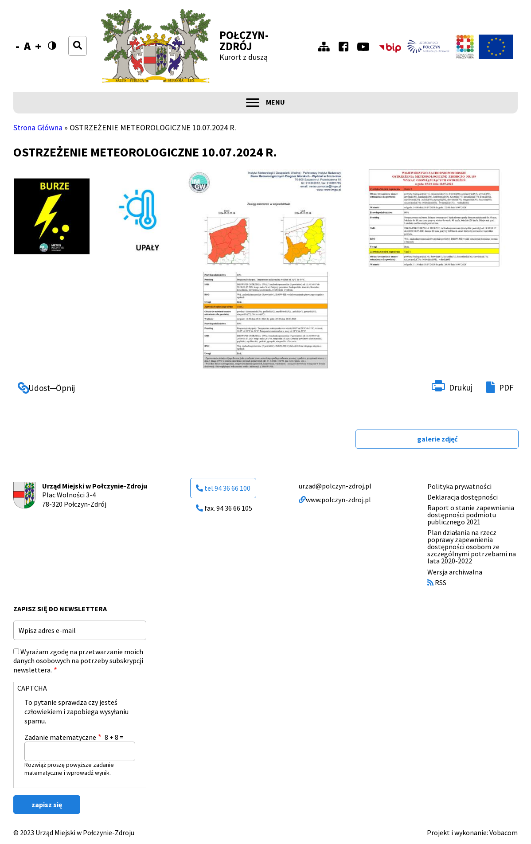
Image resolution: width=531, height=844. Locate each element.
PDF (506, 387)
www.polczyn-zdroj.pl (335, 499)
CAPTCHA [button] (32, 688)
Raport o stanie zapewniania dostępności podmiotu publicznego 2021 (470, 514)
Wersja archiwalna (454, 571)
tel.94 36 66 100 (223, 488)
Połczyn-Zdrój (244, 40)
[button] (96, 218)
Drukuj (460, 387)
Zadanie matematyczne (60, 737)
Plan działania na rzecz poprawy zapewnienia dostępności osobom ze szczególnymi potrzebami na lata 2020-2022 (471, 546)
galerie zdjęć (437, 438)
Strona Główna (37, 127)
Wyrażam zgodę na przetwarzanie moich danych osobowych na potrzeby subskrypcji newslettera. (78, 661)
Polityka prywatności (459, 486)
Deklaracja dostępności (462, 496)
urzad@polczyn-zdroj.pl (335, 485)
